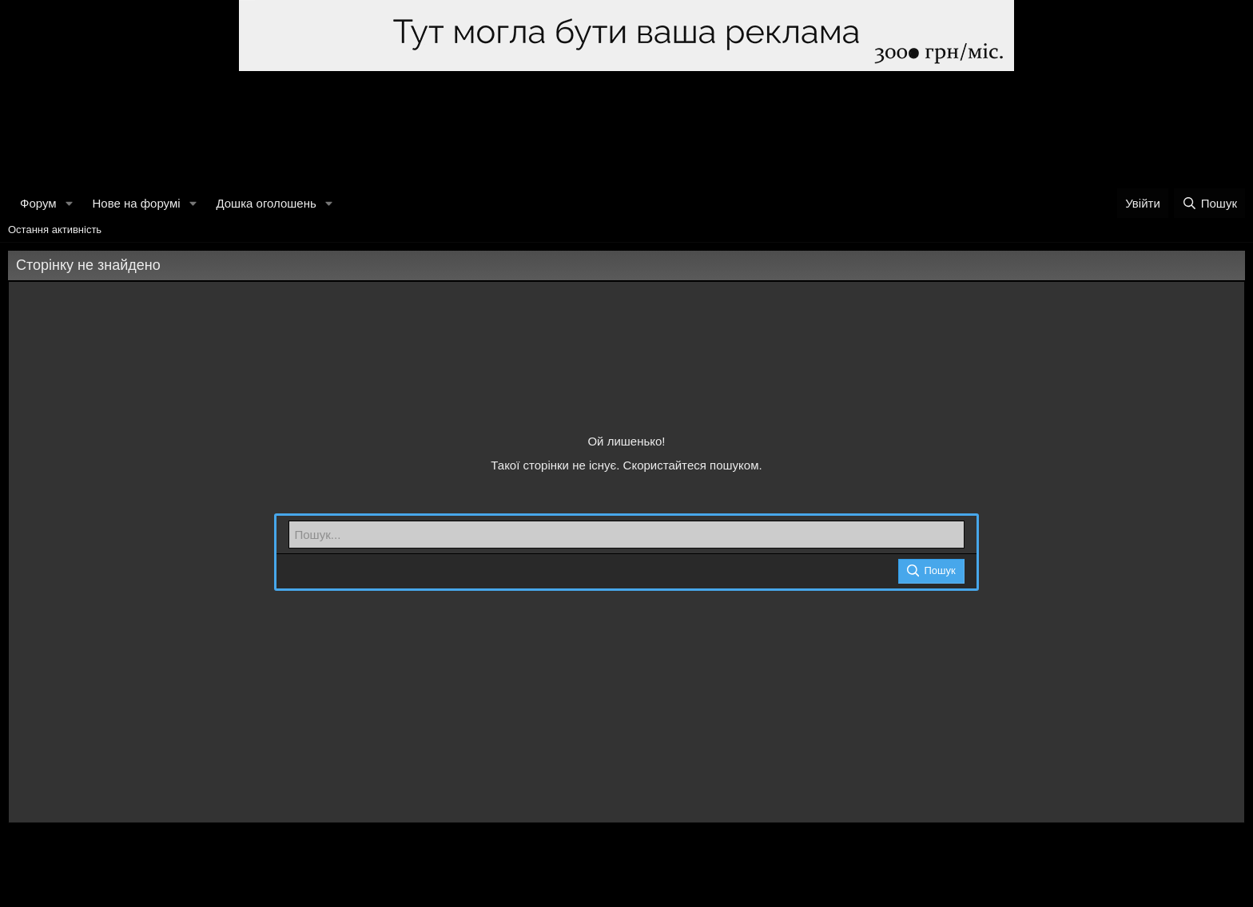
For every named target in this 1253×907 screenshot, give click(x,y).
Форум (38, 203)
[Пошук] (1209, 203)
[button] (69, 203)
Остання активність (54, 230)
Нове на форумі (136, 203)
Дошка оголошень (266, 203)
